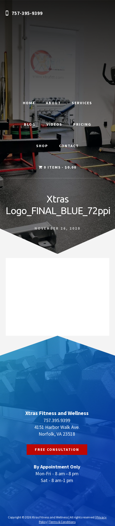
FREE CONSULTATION (57, 449)
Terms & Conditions (62, 522)
